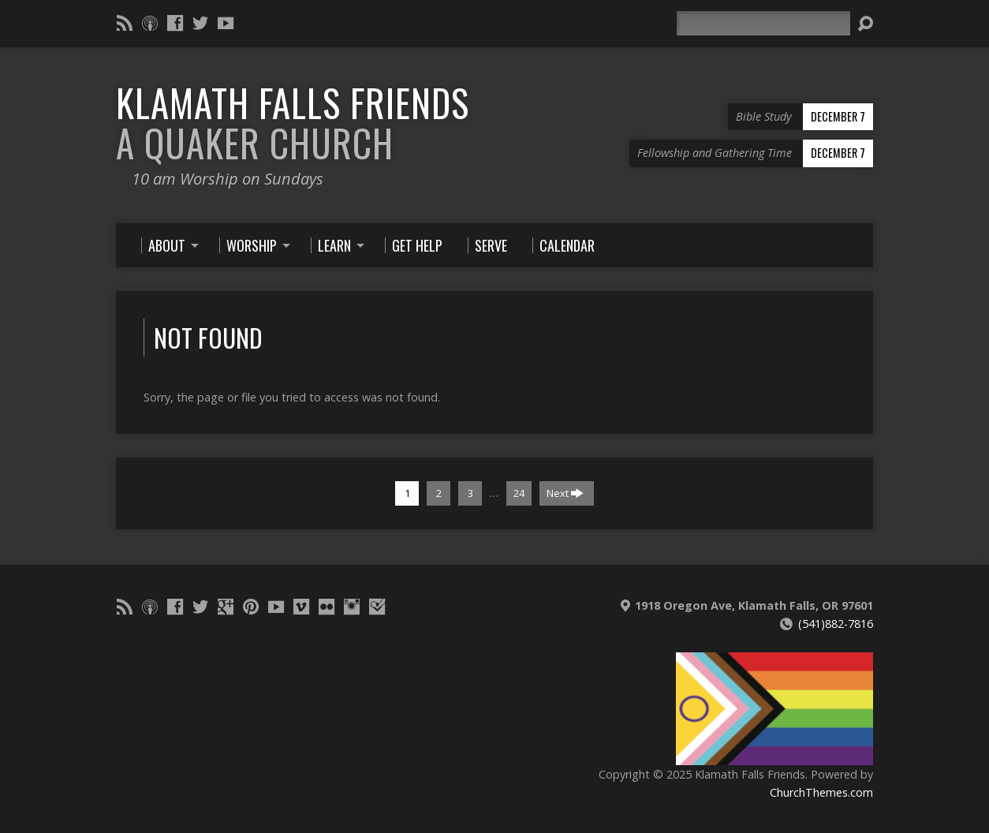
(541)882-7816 (835, 623)
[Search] (763, 23)
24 (518, 493)
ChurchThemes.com (821, 792)
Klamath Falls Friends (292, 122)
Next (565, 493)
